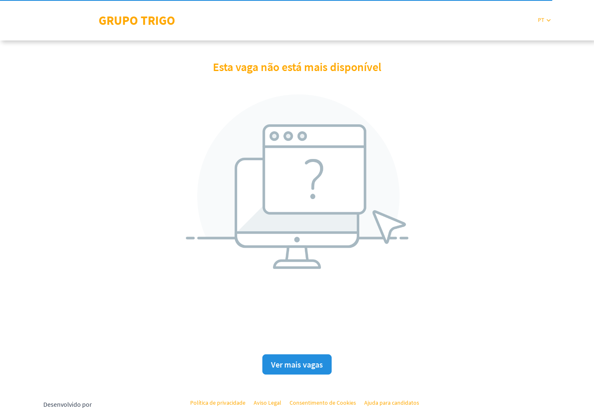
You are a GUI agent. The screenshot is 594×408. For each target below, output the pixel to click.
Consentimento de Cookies (323, 402)
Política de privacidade (217, 402)
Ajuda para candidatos (391, 402)
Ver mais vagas (297, 364)
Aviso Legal (267, 402)
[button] (544, 20)
